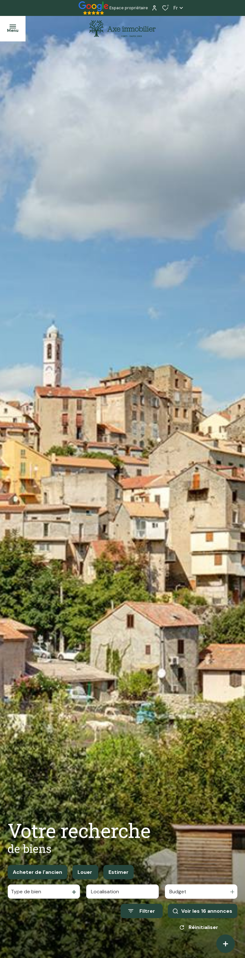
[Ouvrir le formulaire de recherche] (142, 911)
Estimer (118, 872)
